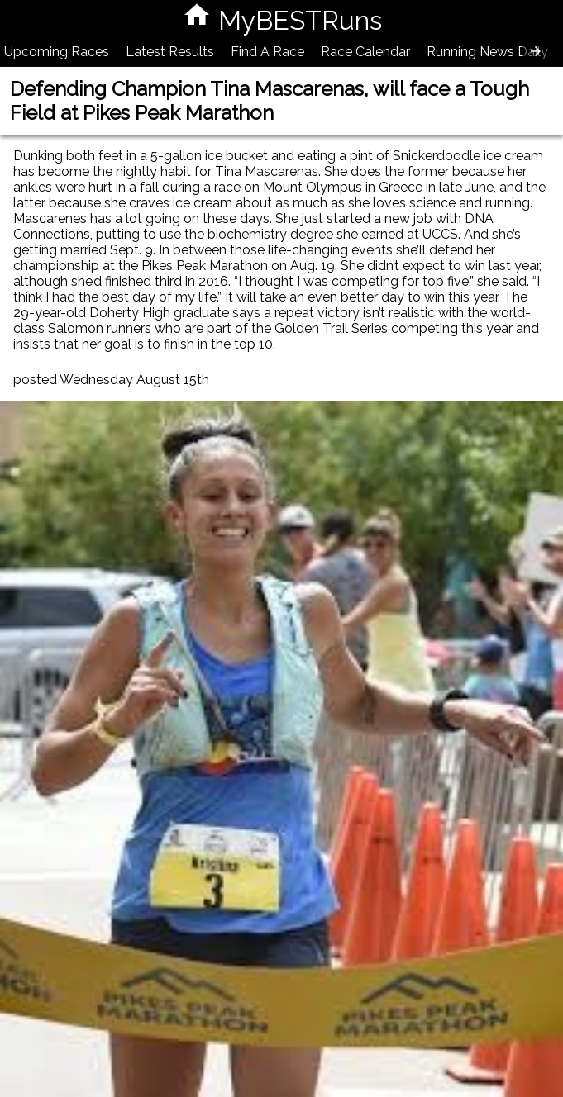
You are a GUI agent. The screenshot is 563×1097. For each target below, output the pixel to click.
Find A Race (267, 51)
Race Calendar (365, 51)
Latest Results (170, 51)
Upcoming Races (56, 51)
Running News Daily (487, 51)
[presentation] (536, 51)
